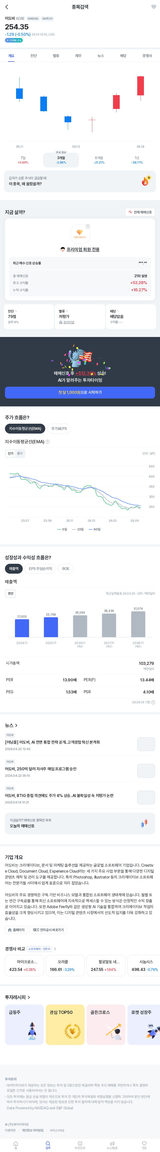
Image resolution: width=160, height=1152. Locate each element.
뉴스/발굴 (112, 1148)
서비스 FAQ (57, 1130)
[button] (140, 212)
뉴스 (101, 56)
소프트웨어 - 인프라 (39, 949)
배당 (123, 56)
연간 (10, 593)
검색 (48, 1148)
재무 (78, 56)
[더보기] (55, 949)
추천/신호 (80, 1148)
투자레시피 (15, 997)
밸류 (56, 56)
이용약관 (10, 1130)
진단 (33, 56)
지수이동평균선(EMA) (25, 428)
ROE (65, 568)
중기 (19, 453)
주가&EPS (59, 428)
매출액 (14, 568)
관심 (144, 1148)
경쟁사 (147, 56)
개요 (11, 56)
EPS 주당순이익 (40, 568)
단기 (10, 453)
